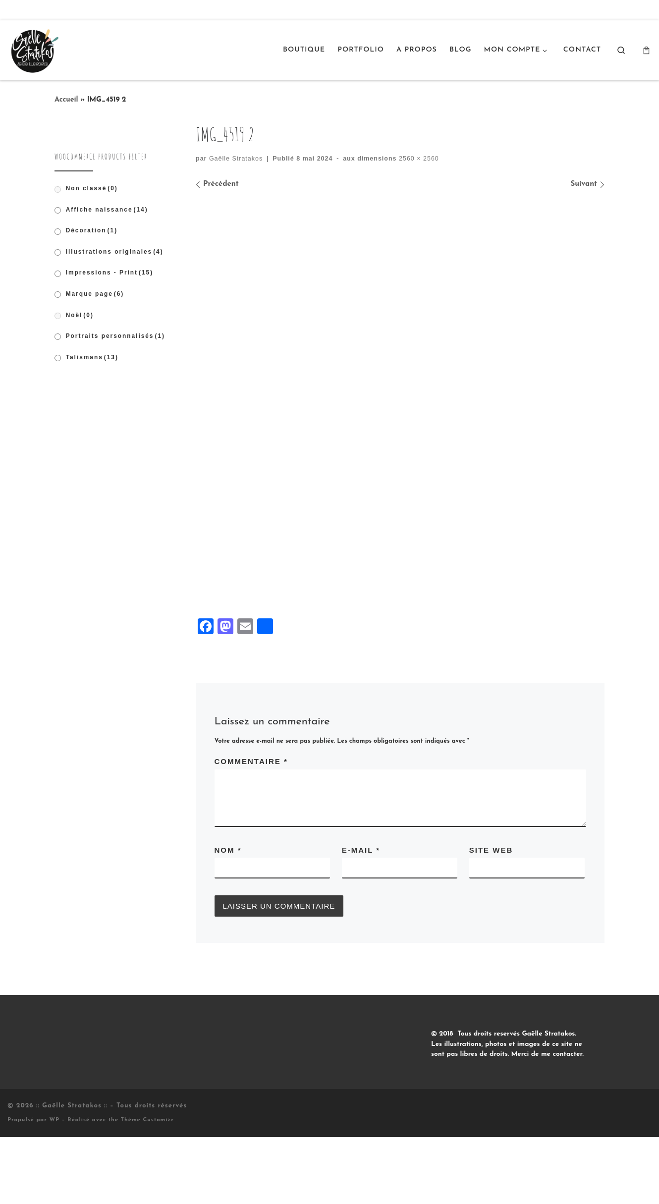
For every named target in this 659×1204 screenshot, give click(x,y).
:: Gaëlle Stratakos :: (72, 1172)
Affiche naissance (107, 209)
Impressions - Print (110, 272)
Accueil (66, 100)
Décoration (91, 230)
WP (54, 1187)
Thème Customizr (147, 1187)
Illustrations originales (115, 251)
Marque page (95, 293)
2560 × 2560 (418, 158)
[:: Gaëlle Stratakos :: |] (33, 49)
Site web (491, 917)
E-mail (361, 917)
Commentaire (251, 828)
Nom (228, 917)
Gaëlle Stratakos (236, 158)
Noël (80, 315)
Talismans (92, 357)
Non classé (92, 188)
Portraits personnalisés (115, 335)
